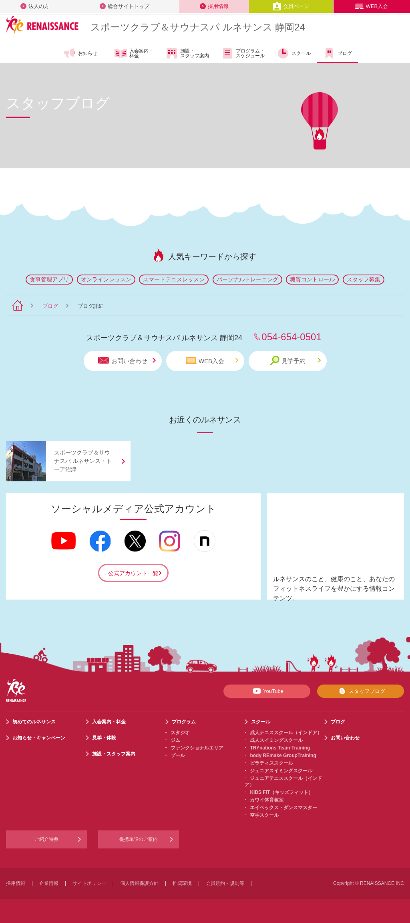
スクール (294, 53)
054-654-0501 (291, 336)
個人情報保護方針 (139, 883)
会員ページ (291, 6)
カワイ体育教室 (266, 800)
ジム (175, 740)
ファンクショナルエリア (197, 748)
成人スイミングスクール (276, 740)
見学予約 (295, 360)
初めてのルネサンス (34, 722)
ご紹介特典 (46, 839)
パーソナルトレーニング (247, 279)
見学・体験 (104, 738)
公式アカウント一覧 (133, 573)
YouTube (266, 691)
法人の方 (34, 6)
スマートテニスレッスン (174, 279)
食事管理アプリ (49, 279)
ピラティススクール (271, 763)
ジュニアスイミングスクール (281, 771)
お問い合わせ (127, 360)
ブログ (337, 53)
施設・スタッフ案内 (187, 53)
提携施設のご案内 (138, 839)
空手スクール (264, 815)
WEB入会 (371, 6)
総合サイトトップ (124, 6)
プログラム (184, 722)
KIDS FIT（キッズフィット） (281, 792)
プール (178, 755)
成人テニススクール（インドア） (286, 732)
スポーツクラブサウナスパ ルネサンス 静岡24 (197, 27)
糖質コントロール (312, 279)
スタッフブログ (360, 691)
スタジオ (180, 732)
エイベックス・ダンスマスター (283, 807)
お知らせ (80, 53)
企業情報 (48, 883)
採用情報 (214, 6)
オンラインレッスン (106, 279)
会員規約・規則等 (225, 883)
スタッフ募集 (363, 279)
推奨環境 (182, 883)
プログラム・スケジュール (243, 53)
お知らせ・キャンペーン (38, 738)
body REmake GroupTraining (283, 755)
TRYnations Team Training (280, 748)
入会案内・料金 (134, 53)
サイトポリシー (89, 883)
